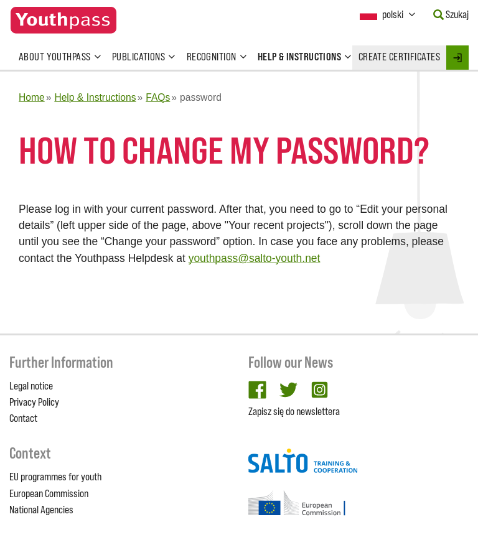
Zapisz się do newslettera (294, 411)
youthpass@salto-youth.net (255, 258)
